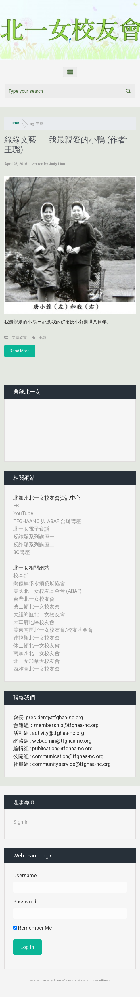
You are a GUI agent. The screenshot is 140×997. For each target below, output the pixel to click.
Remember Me (32, 928)
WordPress (102, 980)
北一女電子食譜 (31, 529)
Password (24, 902)
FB (16, 506)
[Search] (70, 91)
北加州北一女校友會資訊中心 (46, 498)
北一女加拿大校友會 (36, 661)
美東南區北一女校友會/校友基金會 (53, 630)
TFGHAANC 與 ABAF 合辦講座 (47, 521)
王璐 (42, 337)
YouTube (23, 513)
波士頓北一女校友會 (36, 607)
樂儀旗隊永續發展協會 (39, 583)
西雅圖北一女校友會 (36, 669)
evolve (34, 980)
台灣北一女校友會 (34, 599)
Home (14, 123)
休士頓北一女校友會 (36, 645)
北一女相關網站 (31, 568)
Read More (20, 351)
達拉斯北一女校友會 (36, 638)
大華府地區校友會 (34, 622)
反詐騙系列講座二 (34, 544)
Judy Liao (57, 164)
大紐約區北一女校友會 (39, 614)
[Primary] (70, 72)
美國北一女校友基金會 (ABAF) (47, 591)
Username (25, 875)
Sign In (21, 822)
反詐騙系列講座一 (34, 537)
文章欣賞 (19, 337)
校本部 (21, 575)
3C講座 (21, 552)
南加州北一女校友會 (36, 653)
